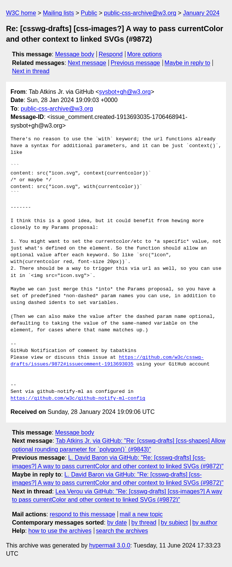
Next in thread (31, 71)
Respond (111, 54)
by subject (174, 522)
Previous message (135, 63)
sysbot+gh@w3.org (125, 92)
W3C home (21, 13)
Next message (87, 63)
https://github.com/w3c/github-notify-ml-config (78, 398)
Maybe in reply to (187, 63)
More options (144, 54)
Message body (74, 54)
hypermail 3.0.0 (109, 545)
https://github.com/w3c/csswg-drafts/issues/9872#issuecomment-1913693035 (107, 361)
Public (89, 13)
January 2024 (201, 13)
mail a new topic (141, 514)
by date (117, 522)
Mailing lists (58, 13)
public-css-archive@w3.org (140, 13)
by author (204, 522)
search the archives (122, 531)
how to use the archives (60, 531)
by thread (144, 522)
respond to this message (82, 514)
